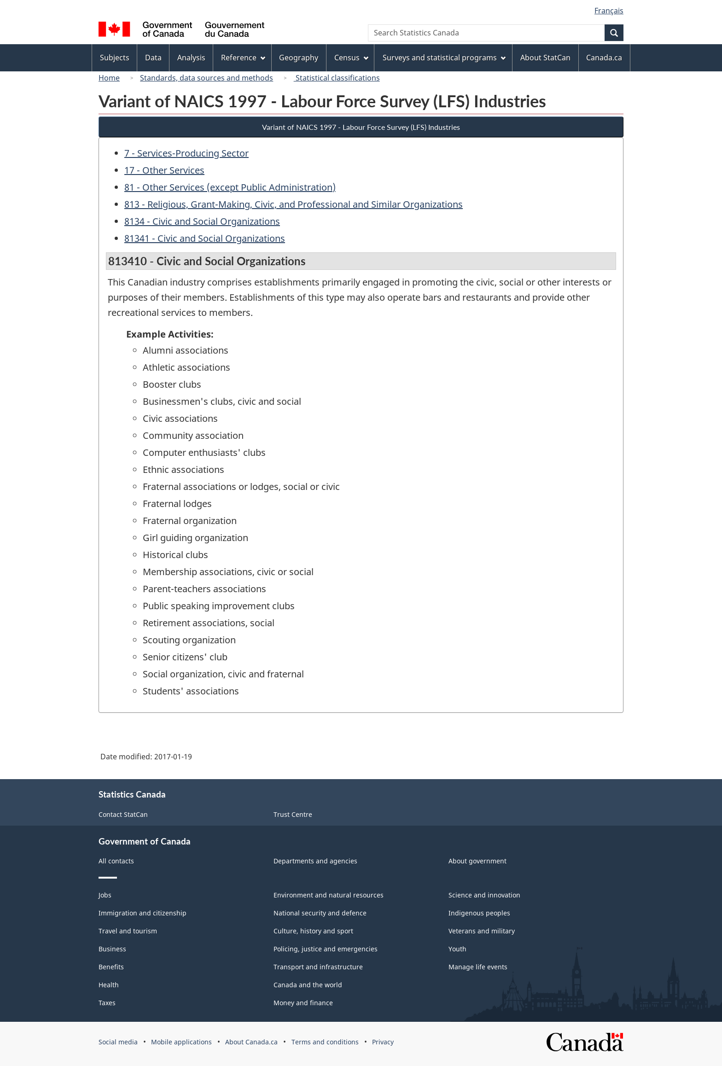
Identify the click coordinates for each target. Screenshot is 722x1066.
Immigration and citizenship (142, 913)
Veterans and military (481, 930)
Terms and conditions (325, 1041)
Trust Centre (293, 814)
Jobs (105, 895)
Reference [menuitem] (243, 57)
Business (112, 948)
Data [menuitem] (153, 57)
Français (608, 11)
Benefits (111, 966)
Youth (457, 948)
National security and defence (320, 913)
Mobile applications (181, 1041)
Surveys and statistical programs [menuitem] (444, 57)
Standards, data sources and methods (206, 78)
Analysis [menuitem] (191, 57)
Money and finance (303, 1002)
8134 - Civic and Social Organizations (202, 221)
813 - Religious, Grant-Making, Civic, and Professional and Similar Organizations (293, 204)
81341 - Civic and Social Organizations (204, 238)
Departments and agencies (315, 860)
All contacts (116, 860)
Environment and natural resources (329, 895)
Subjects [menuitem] (114, 57)
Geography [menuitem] (298, 57)
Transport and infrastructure (318, 966)
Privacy (383, 1041)
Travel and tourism (128, 930)
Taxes (107, 1002)
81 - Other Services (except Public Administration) (230, 187)
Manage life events (477, 966)
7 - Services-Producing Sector (186, 153)
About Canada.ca (251, 1041)
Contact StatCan (123, 814)
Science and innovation (484, 895)
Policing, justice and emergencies (326, 948)
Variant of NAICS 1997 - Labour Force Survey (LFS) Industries (361, 126)
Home (109, 78)
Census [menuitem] (351, 57)
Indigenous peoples (479, 913)
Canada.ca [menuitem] (604, 57)
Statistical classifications (337, 78)
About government (477, 860)
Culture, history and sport (313, 930)
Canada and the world (308, 984)
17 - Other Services (164, 170)
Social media (118, 1041)
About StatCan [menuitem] (545, 57)
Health (109, 984)
